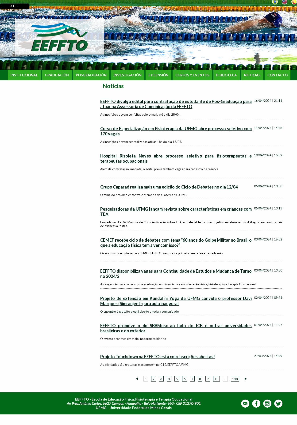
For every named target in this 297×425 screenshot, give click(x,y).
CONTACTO (277, 75)
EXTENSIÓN (158, 75)
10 (216, 379)
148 (235, 379)
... (225, 379)
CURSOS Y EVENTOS (192, 75)
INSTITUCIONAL (24, 75)
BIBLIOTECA (226, 75)
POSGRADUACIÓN (91, 75)
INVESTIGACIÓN (127, 75)
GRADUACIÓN (57, 75)
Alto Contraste (15, 6)
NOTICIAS (252, 75)
